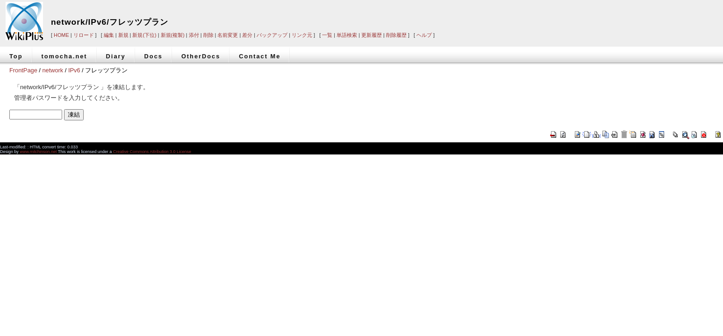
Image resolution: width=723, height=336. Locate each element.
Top (16, 56)
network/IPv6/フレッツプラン (109, 22)
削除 (208, 35)
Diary (116, 56)
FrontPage (23, 70)
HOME (61, 35)
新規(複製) (173, 35)
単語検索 (346, 35)
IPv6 (74, 70)
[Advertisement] (581, 15)
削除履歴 (396, 35)
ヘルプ (424, 35)
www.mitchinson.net (38, 151)
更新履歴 (371, 35)
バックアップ (272, 35)
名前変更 (227, 35)
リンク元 (302, 35)
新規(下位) (144, 35)
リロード (83, 35)
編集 (109, 35)
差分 (247, 35)
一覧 (327, 35)
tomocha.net (64, 56)
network (52, 70)
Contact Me (259, 56)
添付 (194, 35)
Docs (153, 56)
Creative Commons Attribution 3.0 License (152, 151)
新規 (123, 35)
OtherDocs (200, 56)
